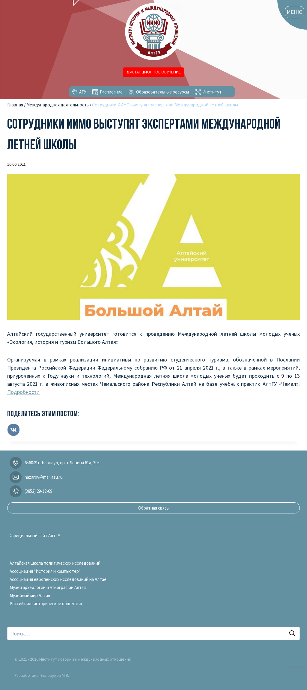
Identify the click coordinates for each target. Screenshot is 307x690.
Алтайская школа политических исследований (55, 563)
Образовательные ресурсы (162, 92)
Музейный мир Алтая (30, 595)
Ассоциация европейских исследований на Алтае (58, 579)
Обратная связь (153, 508)
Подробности (23, 391)
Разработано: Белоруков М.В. (41, 675)
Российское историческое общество (46, 603)
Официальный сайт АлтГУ (35, 535)
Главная (15, 105)
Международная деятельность (57, 105)
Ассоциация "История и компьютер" (45, 571)
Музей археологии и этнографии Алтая (48, 587)
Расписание (111, 92)
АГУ (82, 92)
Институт (212, 92)
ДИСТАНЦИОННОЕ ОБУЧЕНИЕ (154, 72)
